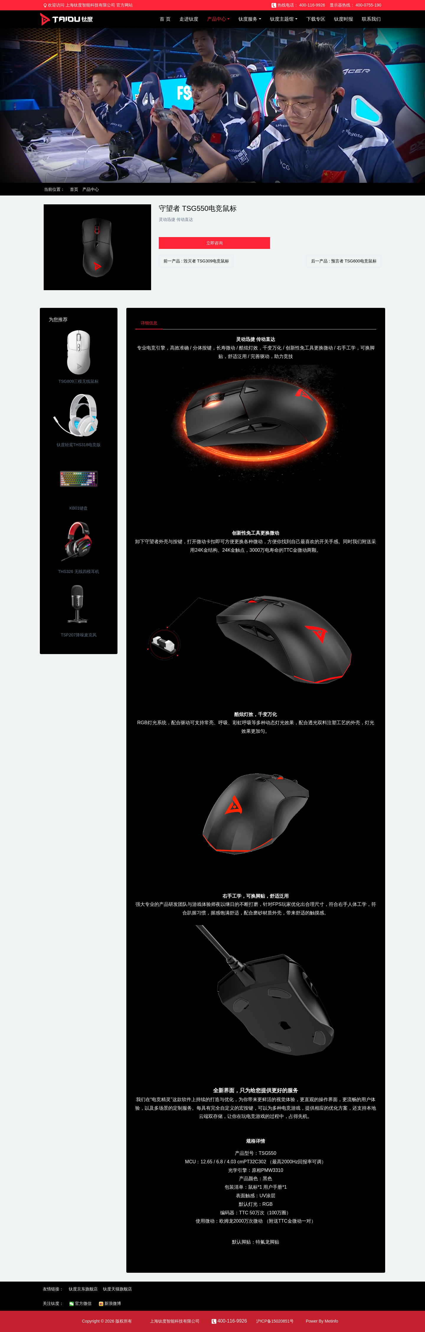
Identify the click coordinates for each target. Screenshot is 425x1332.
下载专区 (315, 19)
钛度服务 (247, 19)
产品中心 (216, 19)
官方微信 (80, 1304)
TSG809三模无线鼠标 (78, 381)
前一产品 (196, 261)
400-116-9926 (312, 5)
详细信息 (149, 323)
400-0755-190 (368, 5)
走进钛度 (188, 19)
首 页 (165, 19)
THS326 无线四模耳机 (78, 571)
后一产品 (344, 261)
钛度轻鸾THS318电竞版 (79, 444)
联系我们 (371, 19)
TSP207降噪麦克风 (79, 635)
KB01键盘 (78, 508)
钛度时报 (343, 19)
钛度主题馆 (282, 19)
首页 (74, 189)
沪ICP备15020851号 (275, 1321)
